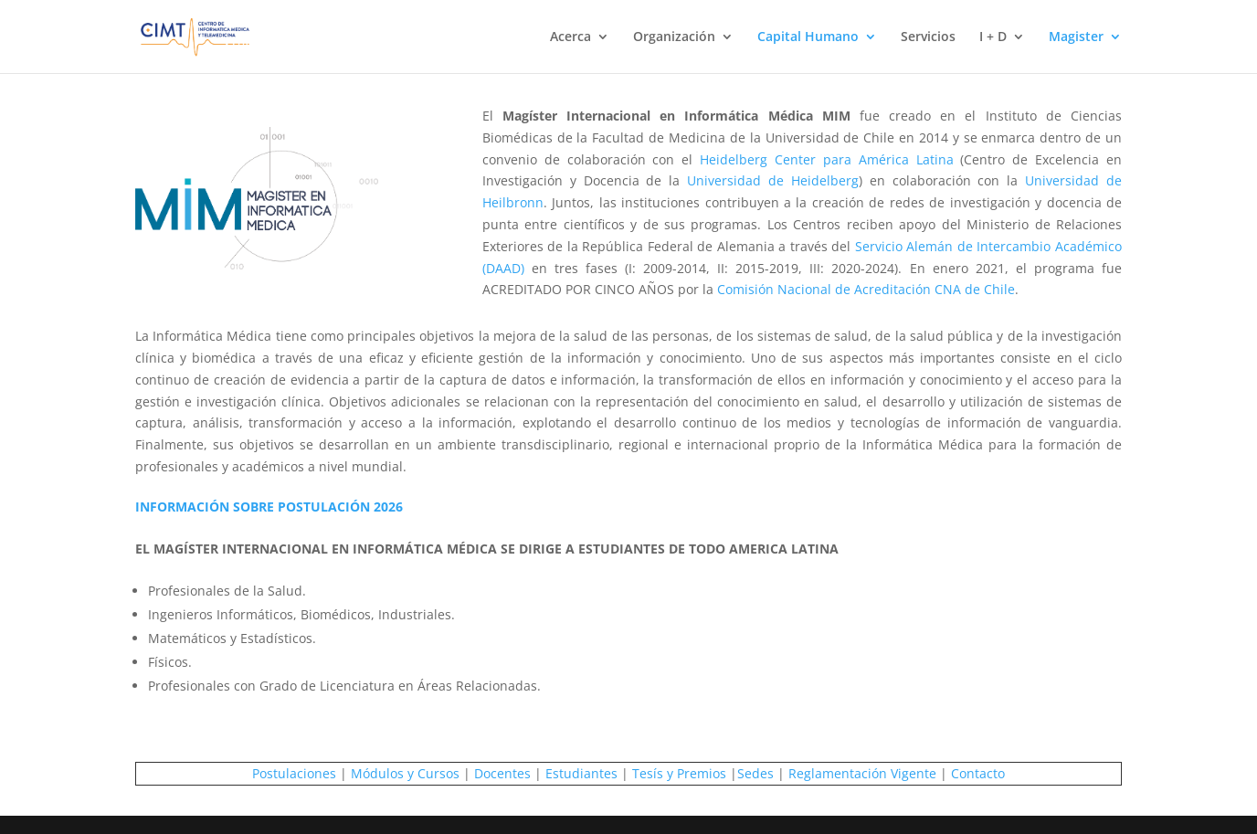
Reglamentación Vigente (862, 773)
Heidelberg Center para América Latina (826, 159)
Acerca (570, 37)
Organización (674, 37)
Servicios (928, 37)
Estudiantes (581, 773)
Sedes (755, 773)
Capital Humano (808, 37)
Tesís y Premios (679, 773)
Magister (1076, 37)
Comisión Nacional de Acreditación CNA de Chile (866, 289)
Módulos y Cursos (405, 773)
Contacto (978, 773)
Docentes (502, 773)
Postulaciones (294, 773)
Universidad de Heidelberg (773, 180)
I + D (993, 37)
